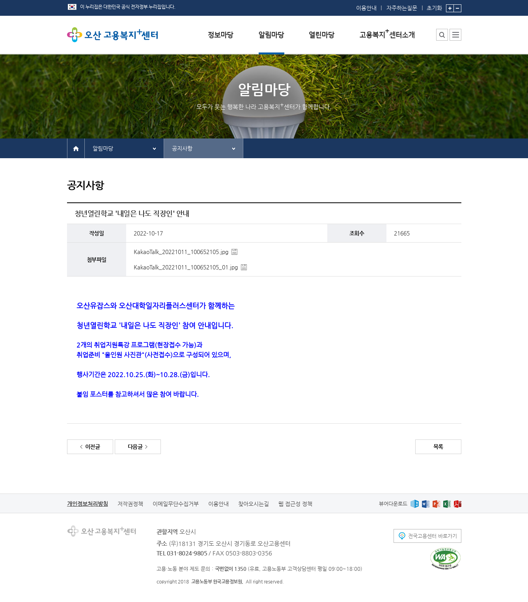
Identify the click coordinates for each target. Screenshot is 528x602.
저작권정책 (130, 504)
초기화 (434, 5)
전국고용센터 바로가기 (432, 536)
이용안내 (366, 8)
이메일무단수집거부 (176, 504)
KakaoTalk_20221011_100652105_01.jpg (186, 267)
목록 (438, 446)
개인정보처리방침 (87, 504)
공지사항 (182, 148)
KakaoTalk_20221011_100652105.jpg (181, 252)
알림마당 (103, 148)
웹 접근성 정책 (295, 504)
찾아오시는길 (253, 504)
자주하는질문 (401, 8)
